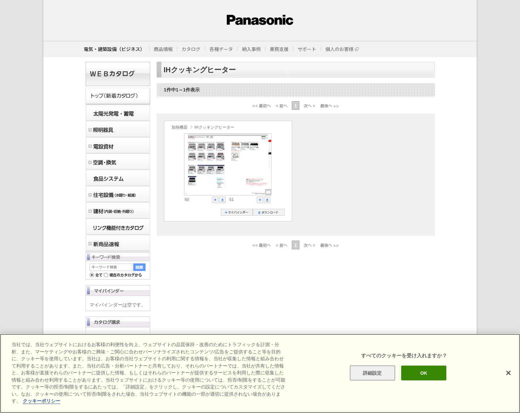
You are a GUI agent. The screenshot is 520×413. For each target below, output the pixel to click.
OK (424, 372)
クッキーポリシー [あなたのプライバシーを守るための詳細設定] (41, 401)
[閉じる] (508, 373)
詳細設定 (372, 372)
